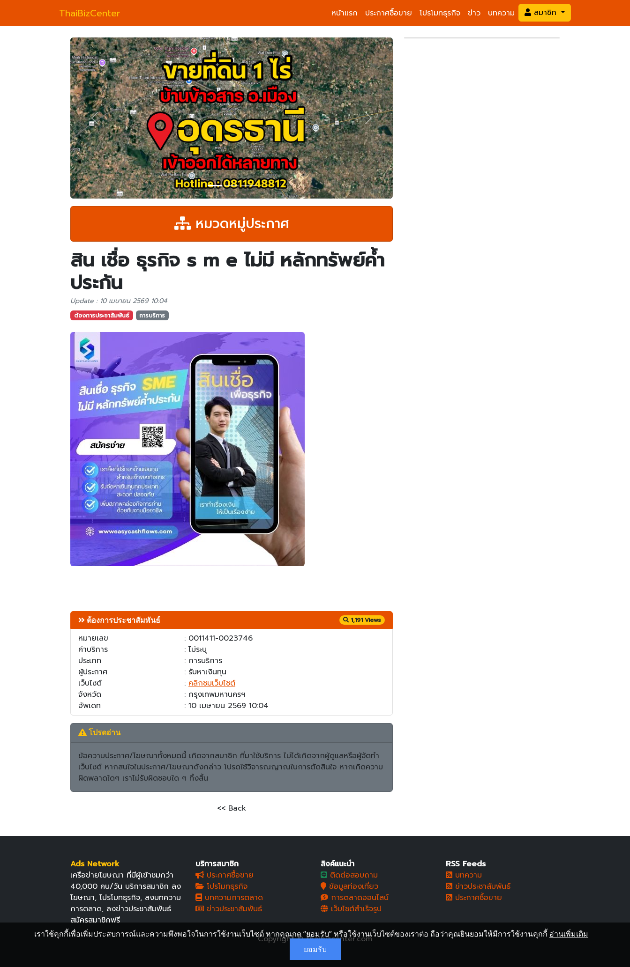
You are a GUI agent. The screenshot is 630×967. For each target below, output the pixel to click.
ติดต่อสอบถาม (349, 875)
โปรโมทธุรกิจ (440, 13)
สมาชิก (542, 12)
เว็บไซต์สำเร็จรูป (351, 909)
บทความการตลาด (229, 897)
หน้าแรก (344, 13)
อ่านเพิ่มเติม (568, 934)
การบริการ (152, 315)
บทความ (501, 13)
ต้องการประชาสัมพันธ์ (101, 315)
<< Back (231, 808)
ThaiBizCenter (89, 13)
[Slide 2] (232, 185)
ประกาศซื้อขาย (388, 13)
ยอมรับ (315, 949)
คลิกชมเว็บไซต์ (211, 683)
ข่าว (474, 13)
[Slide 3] (248, 185)
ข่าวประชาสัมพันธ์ (228, 909)
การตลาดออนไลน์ (355, 897)
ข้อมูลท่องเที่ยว (349, 886)
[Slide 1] (215, 185)
